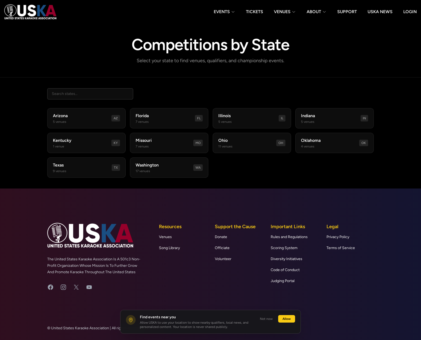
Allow (286, 319)
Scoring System (284, 248)
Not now (266, 319)
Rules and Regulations (289, 237)
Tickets (254, 11)
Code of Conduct (285, 270)
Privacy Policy (337, 237)
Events (224, 11)
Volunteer (223, 259)
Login (410, 11)
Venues (285, 11)
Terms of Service (340, 248)
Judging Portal (283, 281)
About (316, 11)
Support (347, 11)
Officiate (222, 248)
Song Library (169, 248)
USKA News (380, 11)
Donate (221, 237)
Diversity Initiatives (286, 259)
